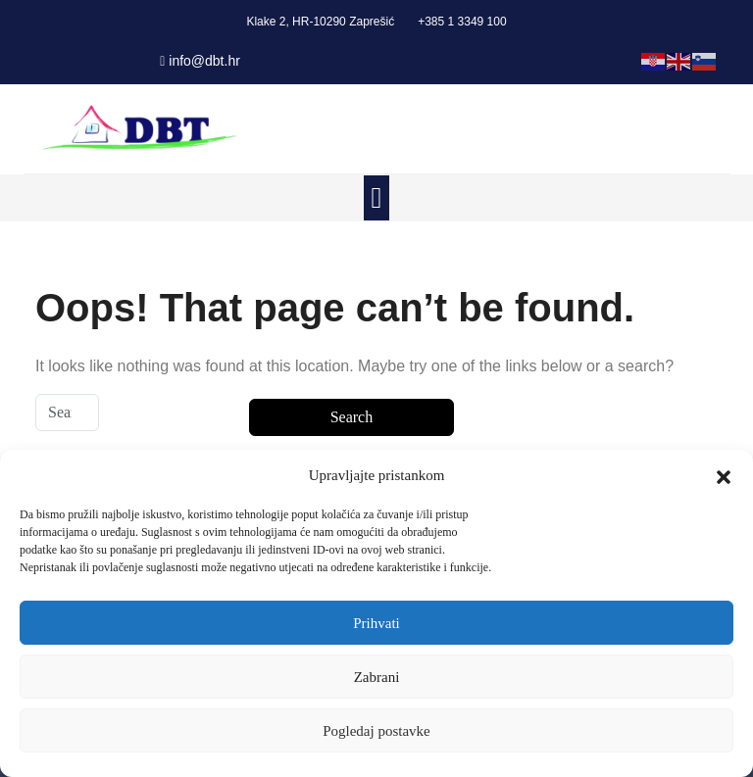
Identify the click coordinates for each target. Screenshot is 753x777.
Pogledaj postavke (376, 731)
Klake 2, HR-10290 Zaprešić (320, 21)
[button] (723, 475)
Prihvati (376, 623)
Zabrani (377, 677)
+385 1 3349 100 (462, 21)
